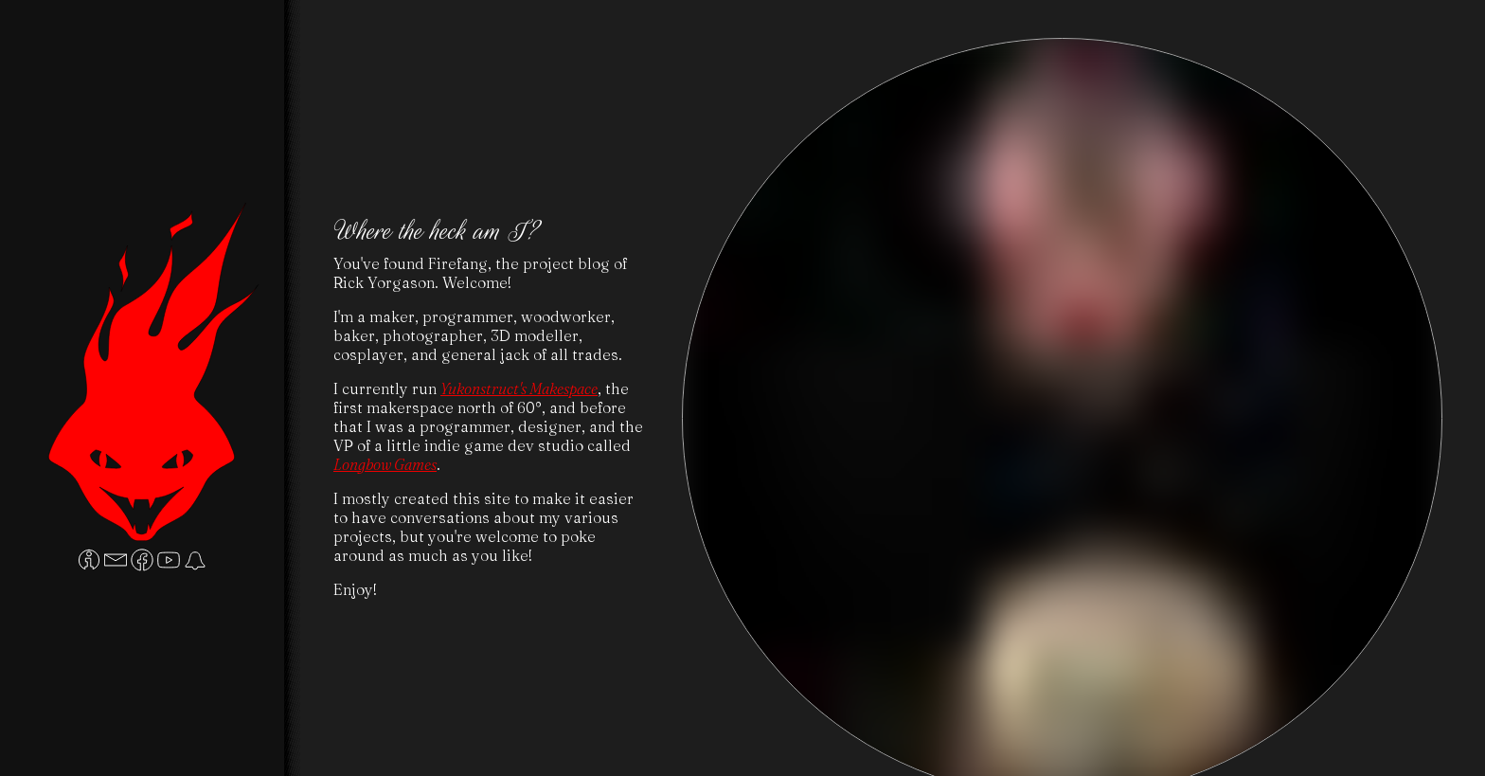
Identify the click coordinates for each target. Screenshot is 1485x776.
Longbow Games (385, 464)
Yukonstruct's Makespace (519, 388)
